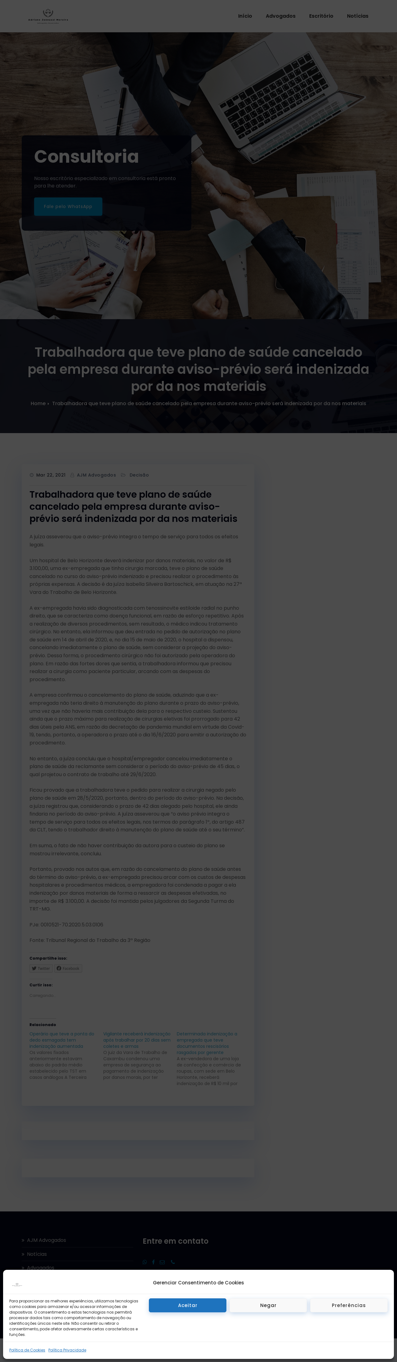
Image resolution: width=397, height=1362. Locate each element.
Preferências (349, 1305)
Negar (268, 1305)
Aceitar (188, 1305)
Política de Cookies (27, 1350)
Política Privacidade (67, 1350)
